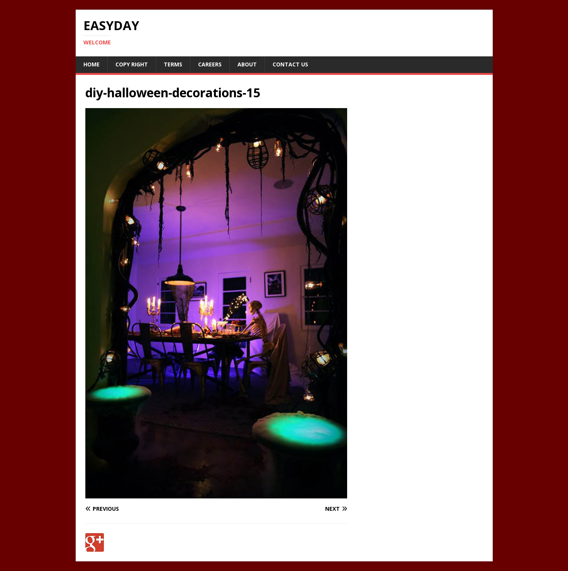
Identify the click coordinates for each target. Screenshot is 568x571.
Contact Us (290, 64)
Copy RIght (131, 64)
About (247, 64)
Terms (173, 64)
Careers (210, 64)
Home (91, 64)
